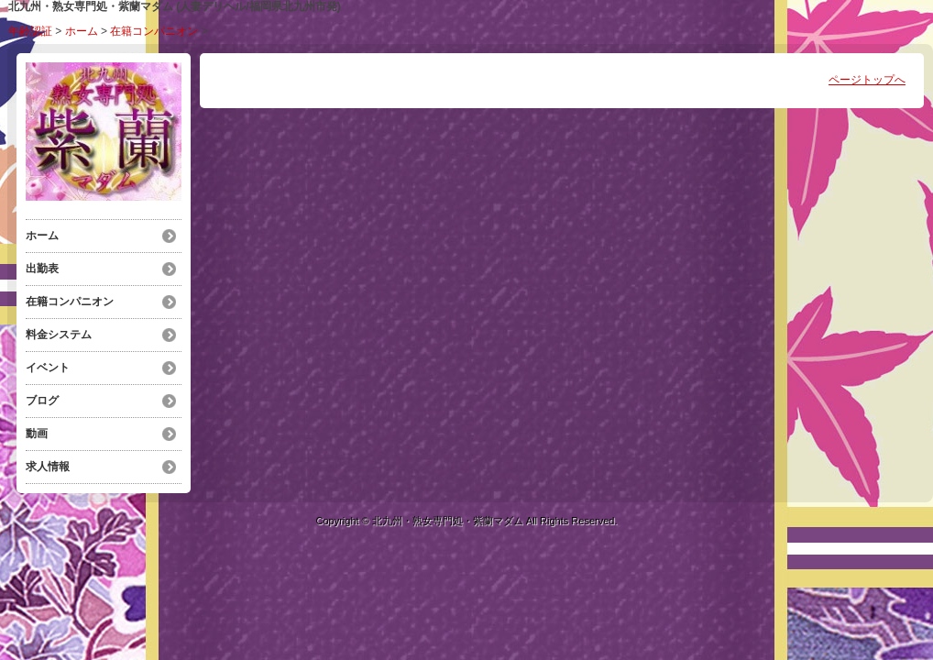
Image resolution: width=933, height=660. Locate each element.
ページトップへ (867, 79)
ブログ (42, 400)
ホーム (81, 31)
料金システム (59, 334)
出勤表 (42, 268)
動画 (37, 433)
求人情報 (48, 466)
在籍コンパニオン (154, 31)
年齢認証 (30, 31)
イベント (48, 367)
